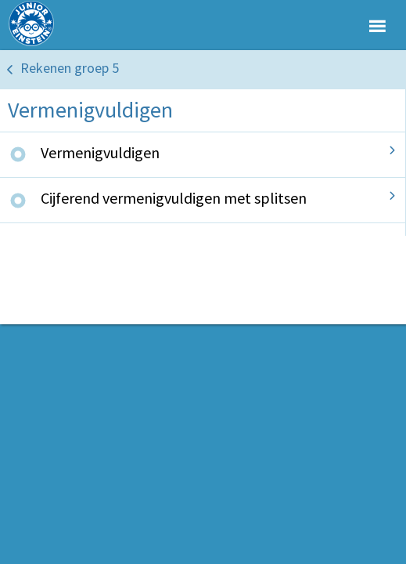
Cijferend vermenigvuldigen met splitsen (174, 198)
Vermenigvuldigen (100, 152)
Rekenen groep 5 (69, 68)
